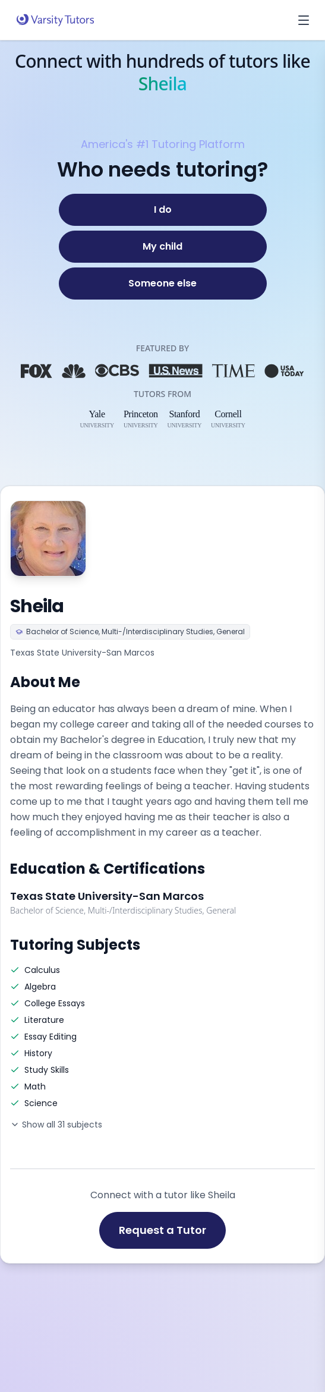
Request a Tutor (162, 1230)
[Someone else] (163, 283)
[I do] (163, 210)
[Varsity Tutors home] (55, 20)
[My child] (163, 247)
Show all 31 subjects (56, 1124)
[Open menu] (303, 20)
